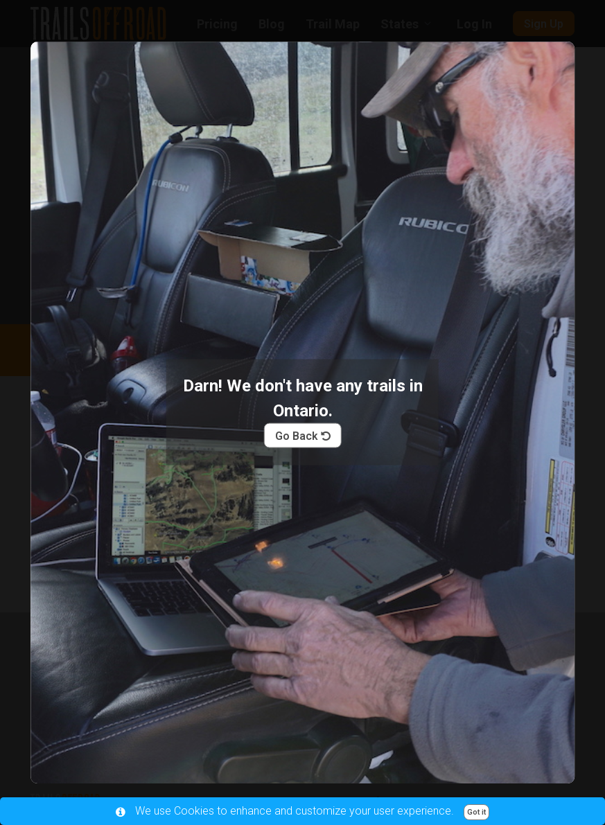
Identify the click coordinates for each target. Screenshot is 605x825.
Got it (476, 812)
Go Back (303, 435)
